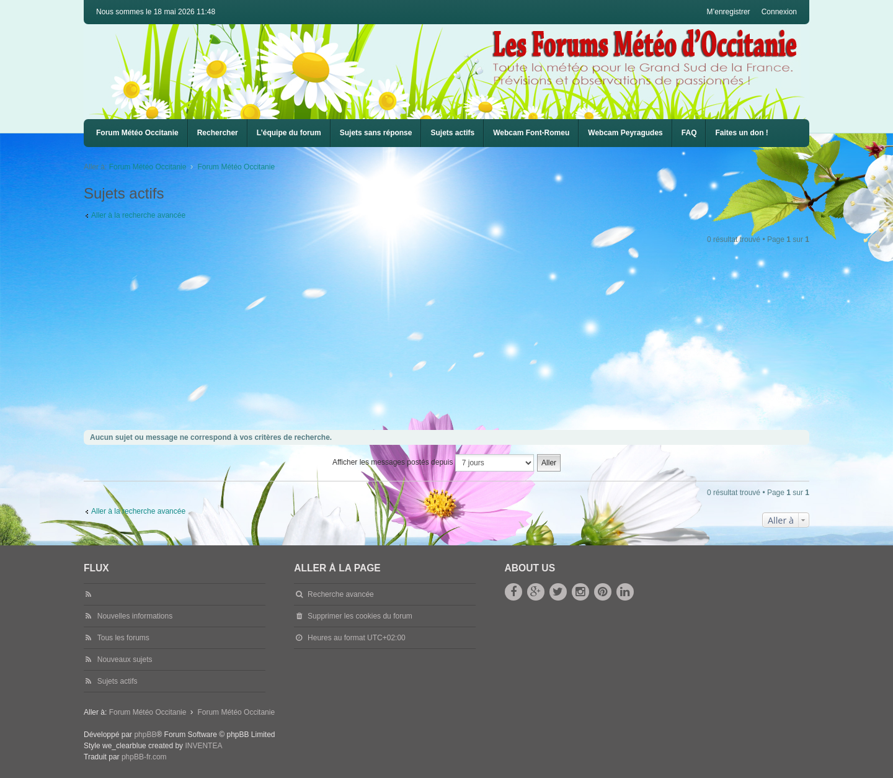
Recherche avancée (341, 594)
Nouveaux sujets (125, 659)
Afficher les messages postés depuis (433, 463)
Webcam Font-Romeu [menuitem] (531, 132)
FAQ (689, 132)
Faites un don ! (741, 132)
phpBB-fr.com (144, 757)
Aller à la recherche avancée (138, 215)
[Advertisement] (456, 338)
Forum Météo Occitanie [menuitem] (137, 132)
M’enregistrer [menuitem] (728, 11)
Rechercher (217, 132)
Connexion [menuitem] (779, 11)
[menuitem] (531, 133)
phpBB (145, 734)
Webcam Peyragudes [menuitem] (625, 132)
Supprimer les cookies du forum (360, 616)
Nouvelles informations (134, 616)
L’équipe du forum (289, 132)
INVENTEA (203, 745)
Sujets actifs (452, 132)
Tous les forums (123, 637)
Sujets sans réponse (376, 132)
